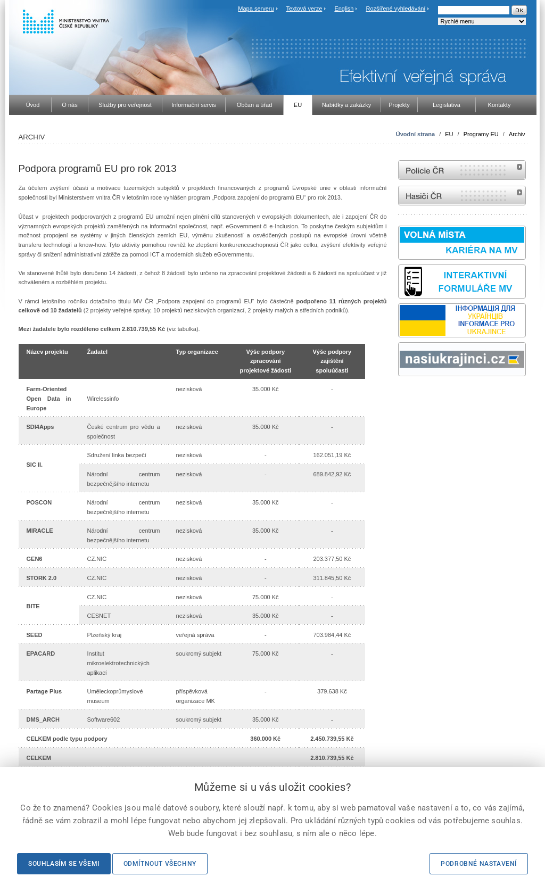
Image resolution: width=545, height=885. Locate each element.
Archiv (517, 134)
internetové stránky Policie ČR (462, 170)
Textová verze (304, 8)
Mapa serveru (256, 8)
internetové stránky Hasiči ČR (462, 195)
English (343, 8)
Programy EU (481, 134)
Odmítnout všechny (159, 863)
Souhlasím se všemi (64, 863)
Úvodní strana (415, 134)
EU (449, 134)
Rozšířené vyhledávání (396, 8)
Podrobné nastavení (479, 863)
